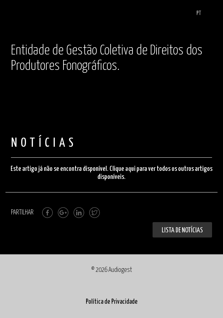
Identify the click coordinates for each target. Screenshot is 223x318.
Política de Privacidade (112, 302)
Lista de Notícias (182, 230)
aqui (130, 168)
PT (198, 13)
